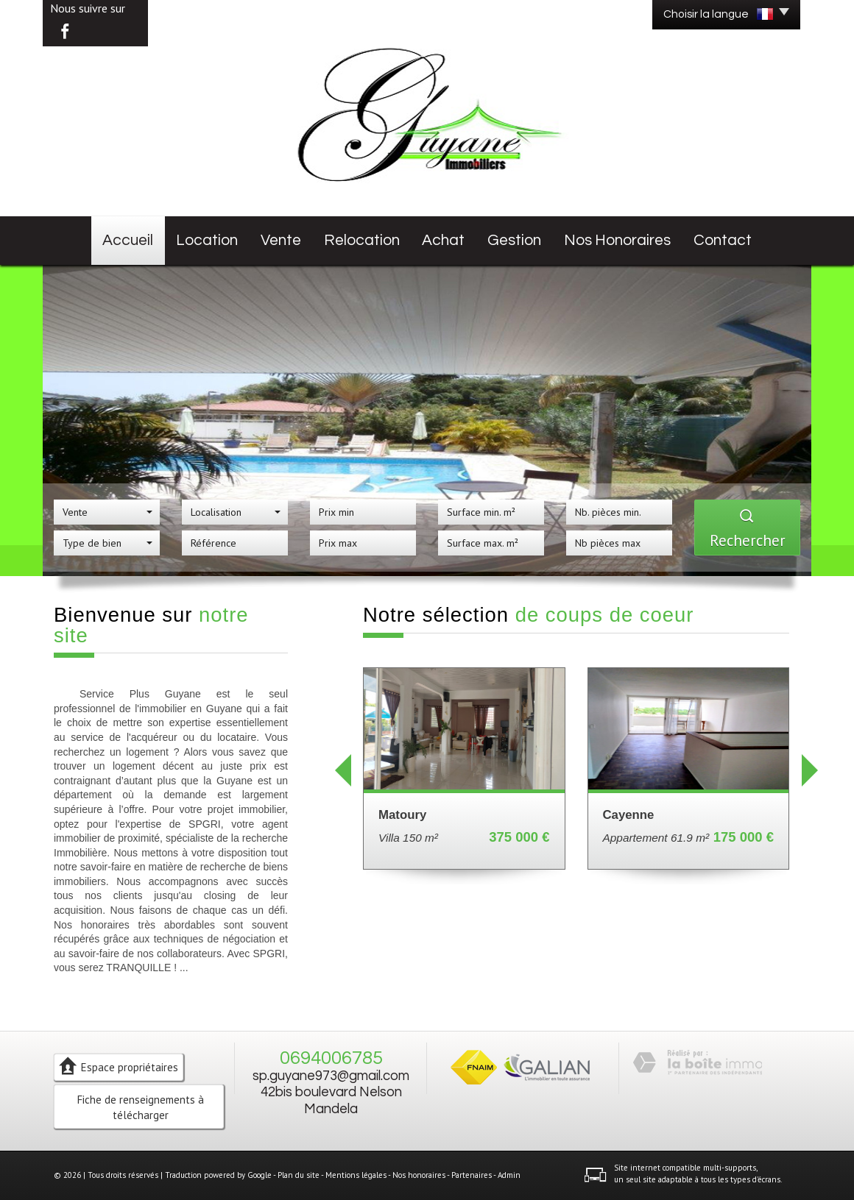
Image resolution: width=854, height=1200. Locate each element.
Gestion (514, 240)
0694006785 (331, 1058)
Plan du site (299, 1175)
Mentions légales (356, 1175)
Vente (281, 240)
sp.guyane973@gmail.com (331, 1076)
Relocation (362, 240)
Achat (443, 240)
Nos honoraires (617, 240)
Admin (509, 1175)
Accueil (127, 240)
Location (207, 240)
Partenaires (471, 1175)
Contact (723, 240)
